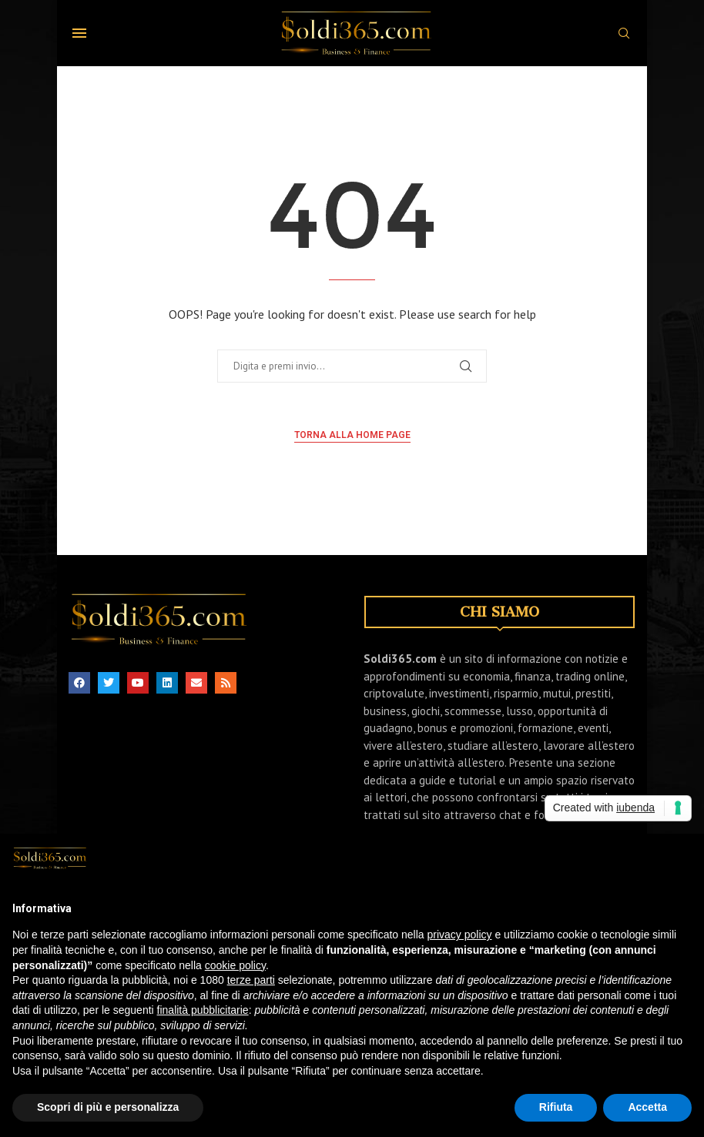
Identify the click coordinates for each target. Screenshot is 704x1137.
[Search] (624, 35)
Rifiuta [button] (556, 1120)
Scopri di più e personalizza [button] (108, 1120)
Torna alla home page (352, 435)
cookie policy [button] (235, 978)
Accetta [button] (647, 1120)
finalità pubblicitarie (203, 1023)
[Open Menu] (79, 33)
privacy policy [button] (459, 947)
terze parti (251, 993)
